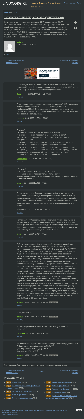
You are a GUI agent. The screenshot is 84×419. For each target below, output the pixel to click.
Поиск (40, 7)
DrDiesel (20, 333)
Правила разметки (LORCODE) (34, 410)
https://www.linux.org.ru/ (10, 414)
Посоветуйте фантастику (62, 389)
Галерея (43, 3)
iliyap (19, 94)
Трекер (34, 7)
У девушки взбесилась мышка (69, 61)
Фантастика (16, 382)
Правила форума (17, 410)
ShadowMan (22, 159)
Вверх (79, 410)
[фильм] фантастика (20, 395)
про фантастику (58, 392)
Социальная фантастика (22, 398)
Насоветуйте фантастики (22, 391)
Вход (79, 3)
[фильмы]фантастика (60, 386)
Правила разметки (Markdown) (56, 410)
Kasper (20, 118)
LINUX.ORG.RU (15, 3)
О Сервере (6, 410)
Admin (14, 12)
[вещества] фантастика (61, 382)
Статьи (50, 3)
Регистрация (69, 3)
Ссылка (7, 54)
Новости (34, 3)
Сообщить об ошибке (9, 412)
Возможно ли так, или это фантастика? (34, 17)
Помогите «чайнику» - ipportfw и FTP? (15, 61)
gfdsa (19, 183)
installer (20, 42)
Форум (57, 3)
